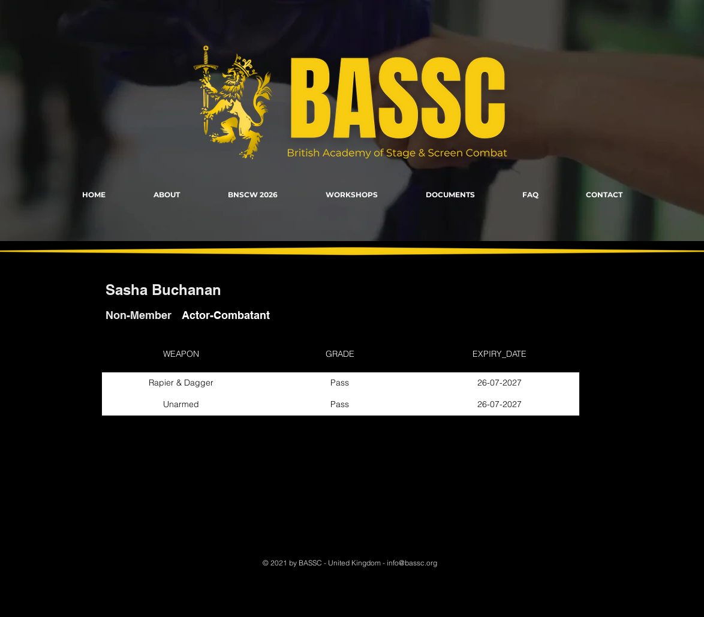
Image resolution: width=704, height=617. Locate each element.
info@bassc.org (412, 562)
